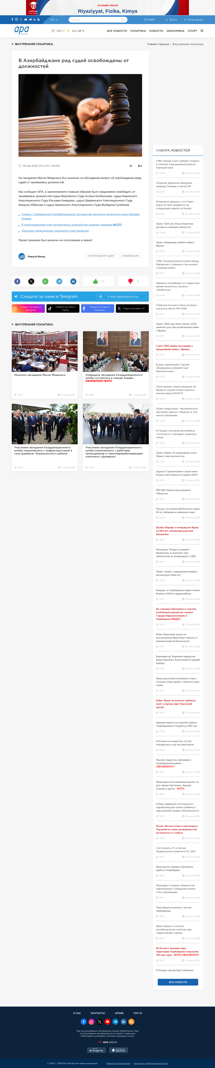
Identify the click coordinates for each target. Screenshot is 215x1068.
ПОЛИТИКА (138, 30)
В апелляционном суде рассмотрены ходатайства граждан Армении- (71, 224)
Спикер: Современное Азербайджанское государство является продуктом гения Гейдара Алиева (81, 216)
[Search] (123, 20)
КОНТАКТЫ (98, 1013)
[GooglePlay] (96, 1050)
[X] (21, 19)
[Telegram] (30, 19)
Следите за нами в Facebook (96, 308)
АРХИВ (119, 1013)
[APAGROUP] (107, 1042)
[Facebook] (12, 19)
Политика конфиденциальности (151, 1063)
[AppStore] (118, 1050)
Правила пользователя (118, 1063)
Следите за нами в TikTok (61, 308)
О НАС (77, 1013)
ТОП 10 (137, 1013)
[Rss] (38, 19)
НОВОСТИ (156, 30)
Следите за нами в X (131, 308)
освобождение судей (101, 255)
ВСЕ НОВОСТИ (117, 30)
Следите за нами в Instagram (27, 308)
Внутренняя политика (188, 44)
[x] (100, 1022)
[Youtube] (25, 19)
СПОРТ (192, 30)
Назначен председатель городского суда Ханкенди (55, 230)
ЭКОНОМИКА (175, 30)
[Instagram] (16, 19)
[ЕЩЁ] (200, 31)
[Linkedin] (35, 19)
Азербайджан (130, 255)
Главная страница (158, 44)
